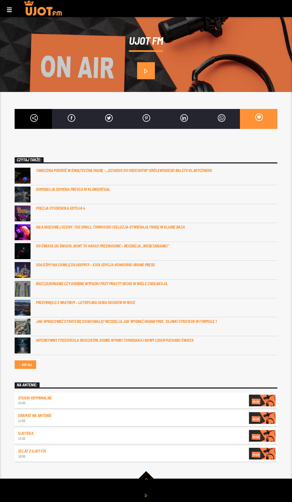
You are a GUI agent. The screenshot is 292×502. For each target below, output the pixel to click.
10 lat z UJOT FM (32, 450)
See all (25, 365)
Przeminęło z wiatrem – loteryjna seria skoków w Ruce (85, 302)
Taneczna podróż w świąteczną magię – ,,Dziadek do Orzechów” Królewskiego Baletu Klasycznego (124, 170)
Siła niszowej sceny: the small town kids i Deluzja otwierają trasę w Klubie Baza (110, 226)
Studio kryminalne (35, 397)
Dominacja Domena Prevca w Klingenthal (73, 189)
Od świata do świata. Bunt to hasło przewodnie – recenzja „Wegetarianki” (102, 245)
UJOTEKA (25, 433)
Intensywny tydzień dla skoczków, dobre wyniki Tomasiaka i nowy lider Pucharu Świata (114, 340)
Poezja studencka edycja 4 (60, 207)
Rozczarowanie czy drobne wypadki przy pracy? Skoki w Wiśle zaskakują (101, 283)
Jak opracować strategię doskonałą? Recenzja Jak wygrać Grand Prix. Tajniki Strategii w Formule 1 (126, 321)
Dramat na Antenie (35, 415)
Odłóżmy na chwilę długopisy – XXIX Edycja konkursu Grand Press (95, 264)
